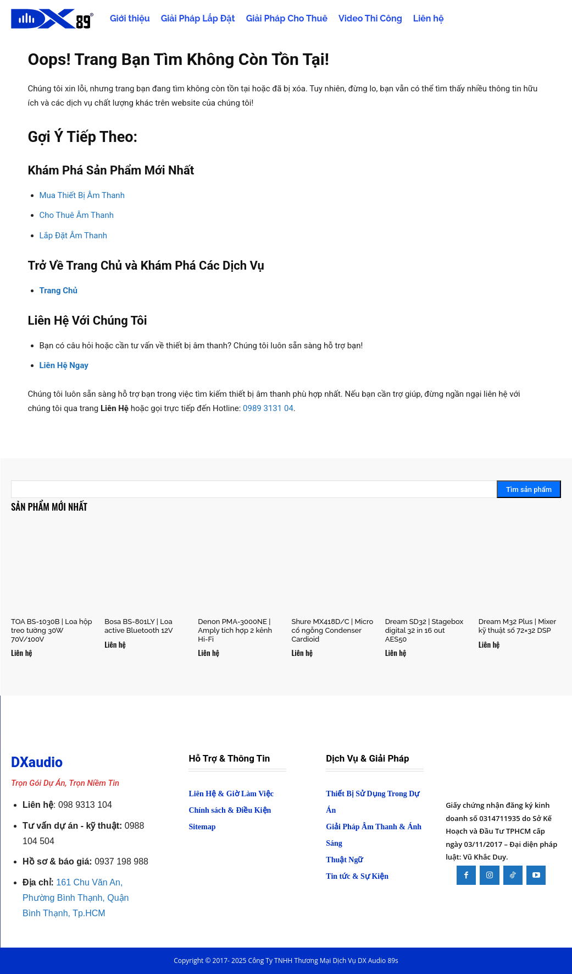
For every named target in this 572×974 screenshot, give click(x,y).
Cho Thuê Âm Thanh (77, 215)
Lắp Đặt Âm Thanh (74, 235)
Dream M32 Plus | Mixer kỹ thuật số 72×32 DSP (517, 625)
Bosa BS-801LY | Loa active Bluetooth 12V (138, 625)
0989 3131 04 (268, 408)
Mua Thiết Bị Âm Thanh (82, 195)
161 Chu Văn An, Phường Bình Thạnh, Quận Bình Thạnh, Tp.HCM (76, 898)
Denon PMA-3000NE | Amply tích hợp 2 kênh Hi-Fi (235, 630)
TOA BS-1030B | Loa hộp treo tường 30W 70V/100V (51, 630)
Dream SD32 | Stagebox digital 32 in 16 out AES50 (424, 630)
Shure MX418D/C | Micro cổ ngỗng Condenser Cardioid (332, 630)
